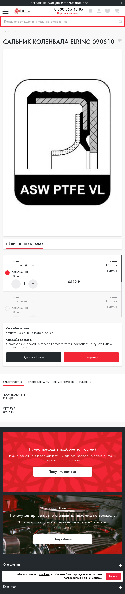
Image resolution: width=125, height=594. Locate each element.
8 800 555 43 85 (68, 9)
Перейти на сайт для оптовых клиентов (59, 3)
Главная (8, 31)
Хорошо (113, 576)
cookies (44, 574)
